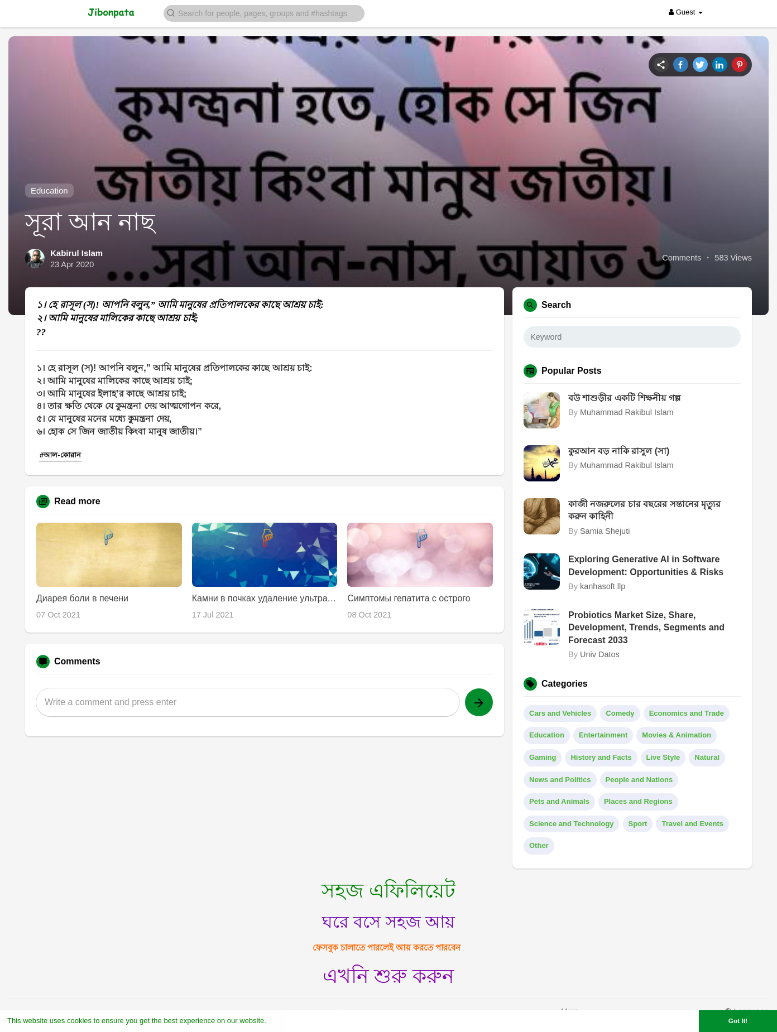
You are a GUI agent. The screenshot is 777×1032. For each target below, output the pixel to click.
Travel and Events (692, 823)
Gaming (542, 757)
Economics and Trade (686, 713)
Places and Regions (638, 801)
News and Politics (560, 779)
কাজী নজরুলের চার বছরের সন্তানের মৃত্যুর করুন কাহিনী (644, 510)
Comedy (620, 713)
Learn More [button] (288, 1020)
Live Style (663, 757)
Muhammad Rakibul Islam (627, 412)
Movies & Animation (676, 735)
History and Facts (600, 757)
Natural (707, 757)
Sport (638, 823)
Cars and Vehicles (560, 713)
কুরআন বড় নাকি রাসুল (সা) (618, 451)
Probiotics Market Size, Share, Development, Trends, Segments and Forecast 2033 (646, 627)
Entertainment (603, 735)
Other (539, 845)
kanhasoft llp (602, 586)
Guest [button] (686, 12)
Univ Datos (600, 654)
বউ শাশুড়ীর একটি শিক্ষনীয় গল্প (624, 398)
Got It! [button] (737, 1020)
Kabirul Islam (76, 253)
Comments (681, 257)
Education (49, 190)
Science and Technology (571, 823)
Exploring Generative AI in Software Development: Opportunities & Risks (645, 565)
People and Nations (639, 779)
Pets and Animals (559, 801)
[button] (264, 12)
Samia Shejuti (605, 531)
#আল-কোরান (60, 455)
